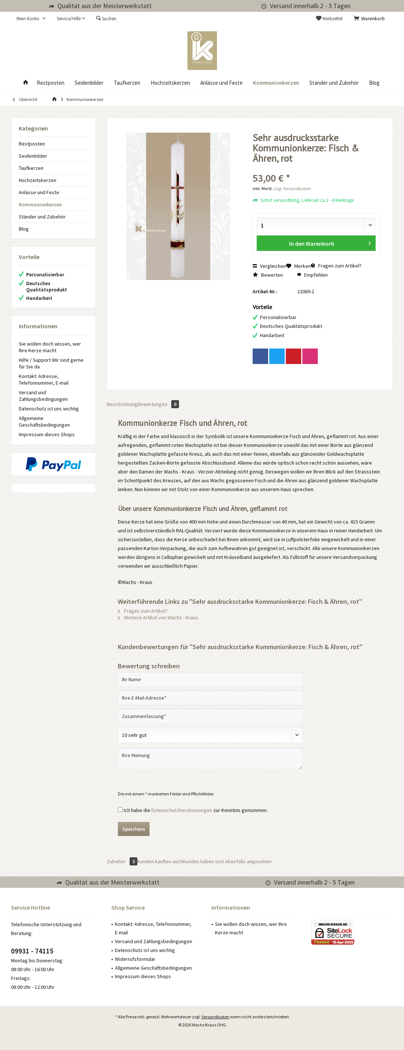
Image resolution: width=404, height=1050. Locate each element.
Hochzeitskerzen (37, 180)
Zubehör (122, 861)
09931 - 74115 (32, 950)
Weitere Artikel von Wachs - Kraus (158, 617)
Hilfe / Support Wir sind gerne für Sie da (51, 363)
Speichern (133, 829)
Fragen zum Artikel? (336, 265)
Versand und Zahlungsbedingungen (43, 395)
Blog (24, 228)
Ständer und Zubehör (42, 216)
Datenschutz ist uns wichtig (49, 408)
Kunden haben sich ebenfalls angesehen (227, 861)
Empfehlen (312, 275)
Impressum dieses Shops (47, 434)
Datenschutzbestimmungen (181, 810)
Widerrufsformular (135, 959)
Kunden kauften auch (160, 861)
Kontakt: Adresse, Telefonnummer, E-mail (43, 379)
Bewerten (268, 275)
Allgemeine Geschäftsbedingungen (44, 421)
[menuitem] (370, 19)
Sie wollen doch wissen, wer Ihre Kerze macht (50, 347)
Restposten (32, 143)
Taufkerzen (31, 168)
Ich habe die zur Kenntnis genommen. (196, 810)
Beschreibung (122, 404)
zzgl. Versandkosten (292, 188)
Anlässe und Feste (39, 192)
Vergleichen (269, 266)
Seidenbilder (33, 156)
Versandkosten (215, 1016)
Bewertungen (158, 404)
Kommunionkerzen (40, 204)
